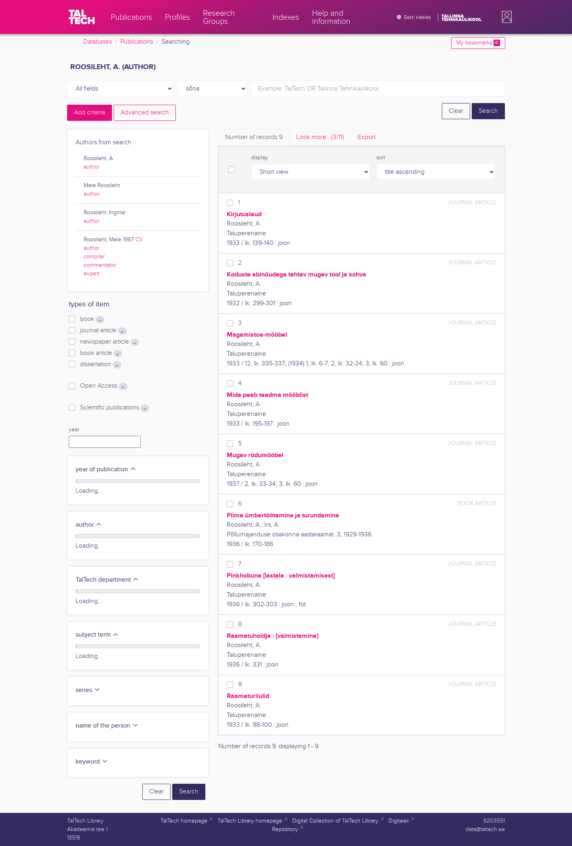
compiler (94, 256)
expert (91, 273)
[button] (505, 17)
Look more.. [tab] (320, 137)
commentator (100, 265)
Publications (136, 42)
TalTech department (107, 580)
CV (139, 239)
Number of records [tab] (254, 137)
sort (380, 157)
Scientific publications (114, 408)
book (92, 319)
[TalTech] (82, 17)
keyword (92, 762)
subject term (97, 635)
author (91, 167)
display (259, 157)
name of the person (107, 726)
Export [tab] (367, 137)
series (88, 690)
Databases (97, 42)
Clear (456, 111)
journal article (103, 331)
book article (101, 353)
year (74, 429)
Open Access (103, 386)
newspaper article (109, 342)
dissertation (100, 365)
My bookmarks (478, 43)
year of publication (106, 469)
